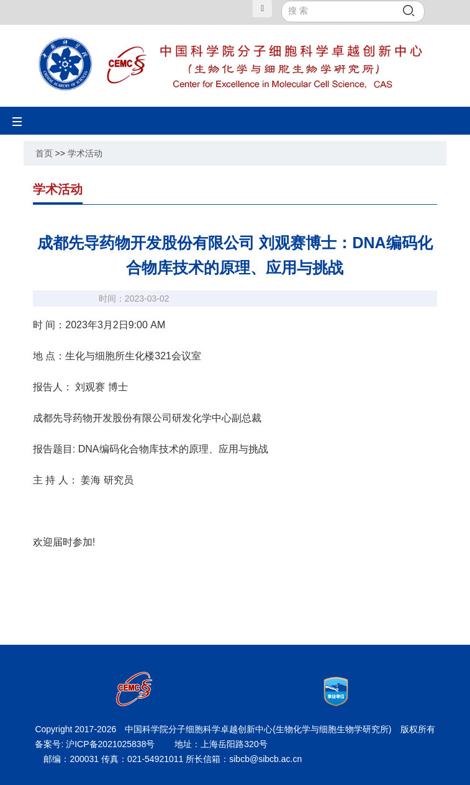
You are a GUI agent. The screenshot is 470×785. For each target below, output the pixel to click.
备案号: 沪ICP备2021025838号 (96, 744)
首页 (44, 153)
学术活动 (85, 153)
